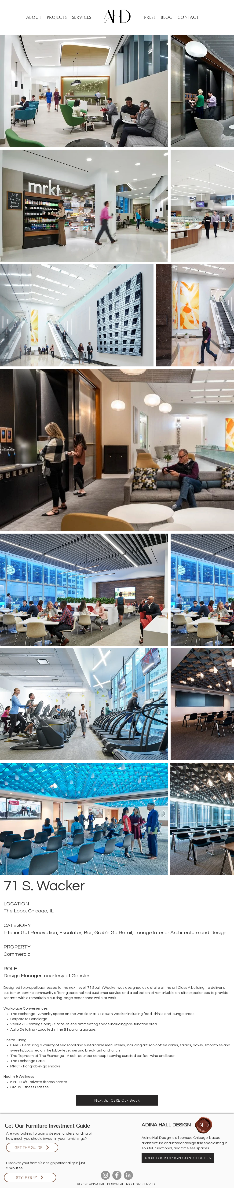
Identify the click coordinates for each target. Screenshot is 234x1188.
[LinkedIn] (128, 1175)
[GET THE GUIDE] (32, 1147)
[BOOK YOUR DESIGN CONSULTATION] (178, 1158)
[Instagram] (105, 1175)
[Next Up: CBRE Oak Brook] (117, 1100)
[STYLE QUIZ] (30, 1177)
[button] (57, 17)
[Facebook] (116, 1175)
